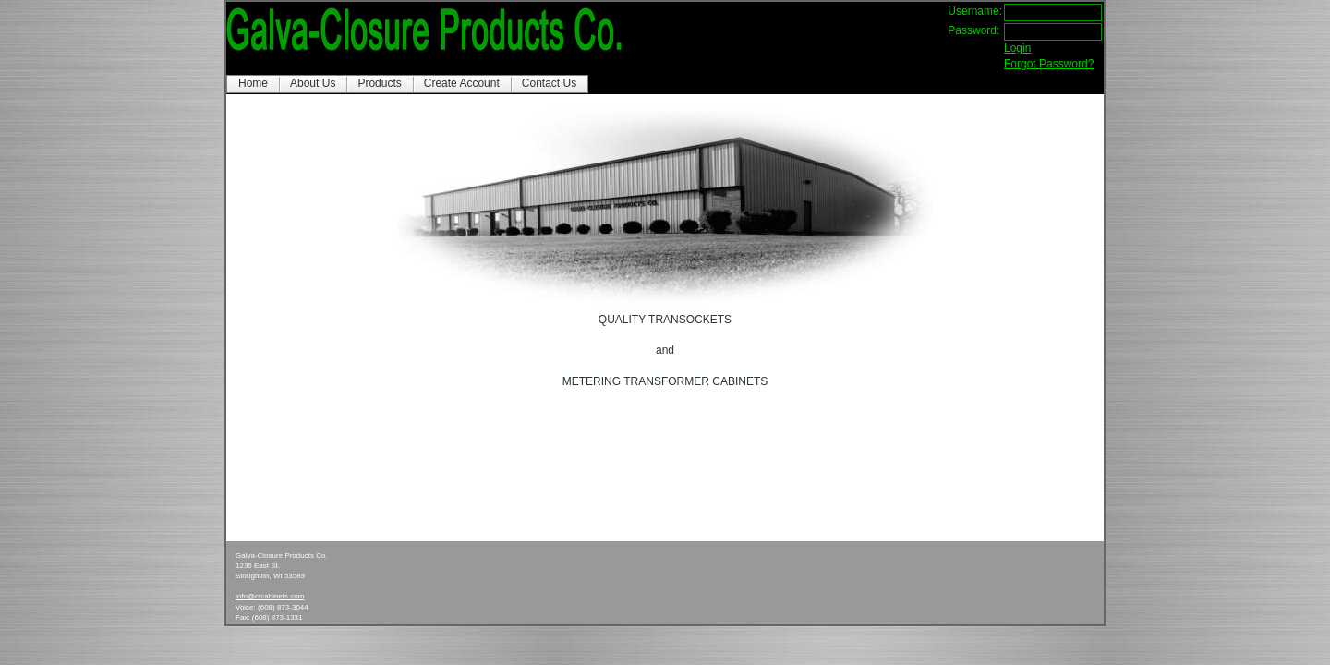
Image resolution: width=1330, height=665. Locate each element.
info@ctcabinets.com (270, 596)
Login (1017, 48)
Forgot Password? (1049, 63)
